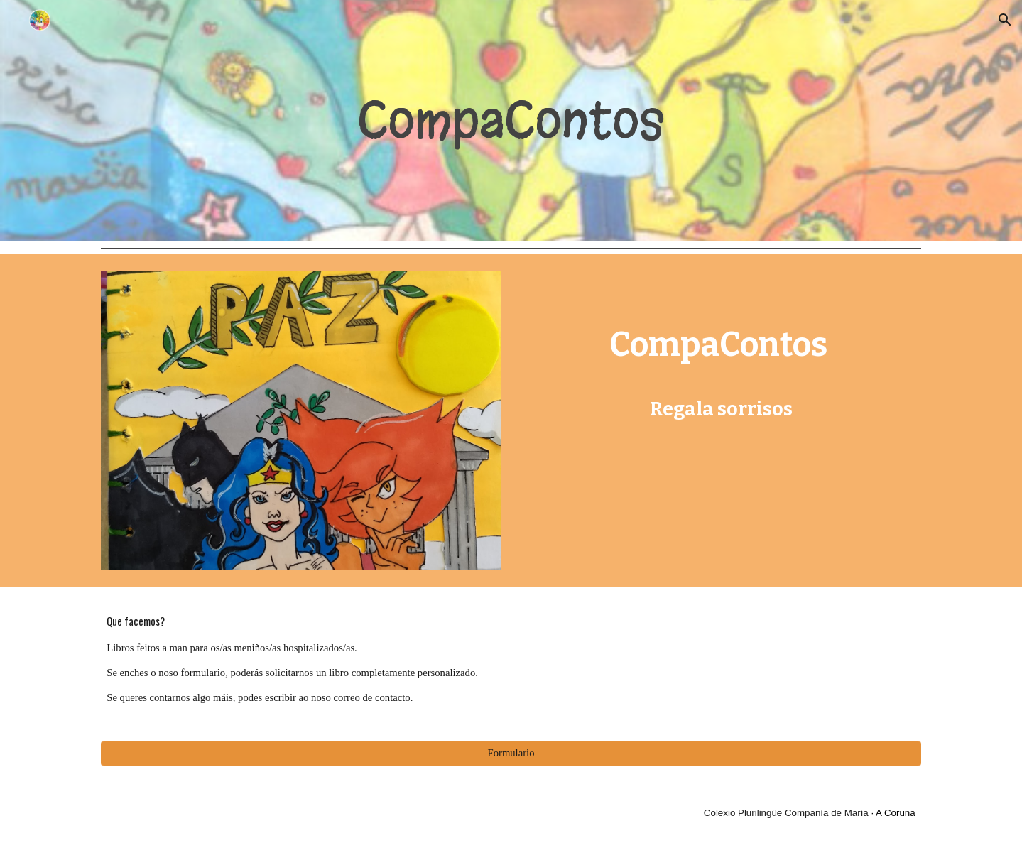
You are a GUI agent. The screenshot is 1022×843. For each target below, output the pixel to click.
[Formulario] (511, 753)
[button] (1005, 20)
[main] (510, 121)
